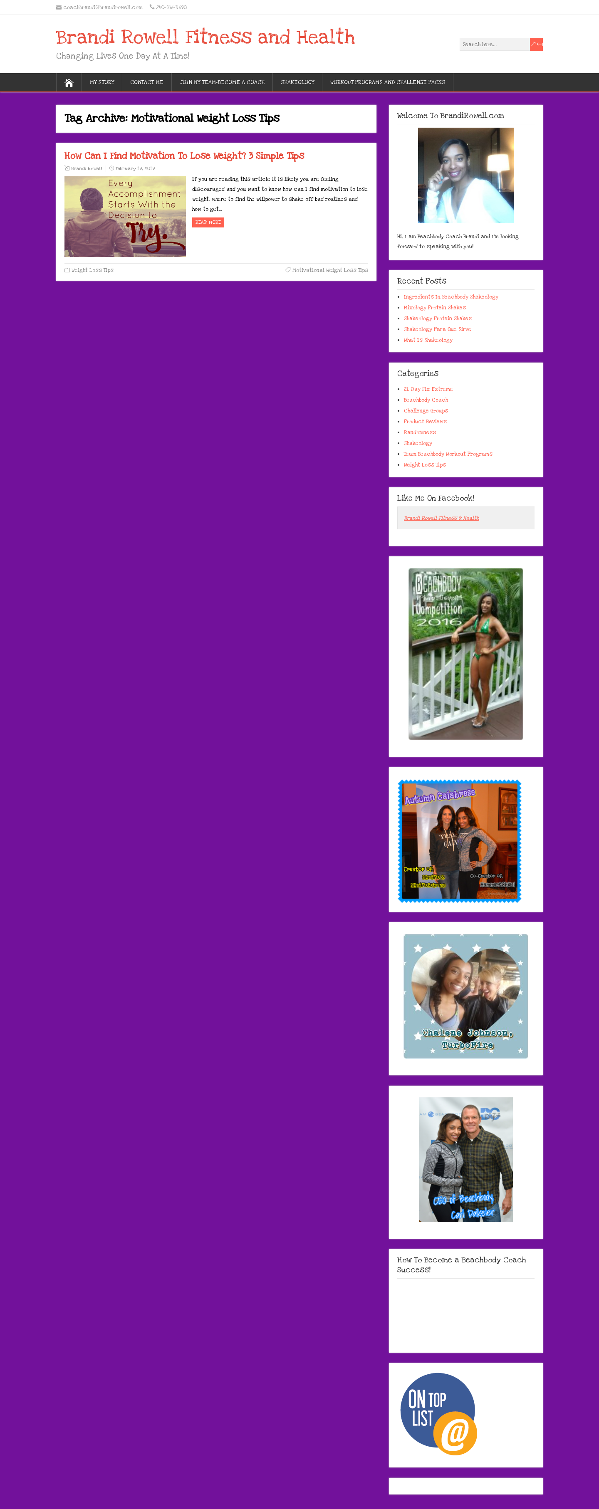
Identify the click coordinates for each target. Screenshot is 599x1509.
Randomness (420, 432)
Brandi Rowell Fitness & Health (441, 518)
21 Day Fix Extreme (428, 389)
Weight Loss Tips (93, 270)
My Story (102, 82)
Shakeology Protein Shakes (438, 318)
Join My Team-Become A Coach (222, 82)
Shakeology (297, 82)
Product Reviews (425, 421)
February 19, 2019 (135, 168)
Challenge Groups (426, 411)
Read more (208, 222)
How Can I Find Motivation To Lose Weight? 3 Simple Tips (184, 156)
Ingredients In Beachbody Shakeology (451, 297)
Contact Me (146, 82)
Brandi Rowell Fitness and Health (205, 37)
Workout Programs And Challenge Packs (387, 82)
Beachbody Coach (426, 400)
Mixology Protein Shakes (435, 307)
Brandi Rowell (86, 168)
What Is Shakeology (428, 340)
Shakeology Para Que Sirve (437, 329)
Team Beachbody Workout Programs (448, 454)
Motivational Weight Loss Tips (330, 270)
